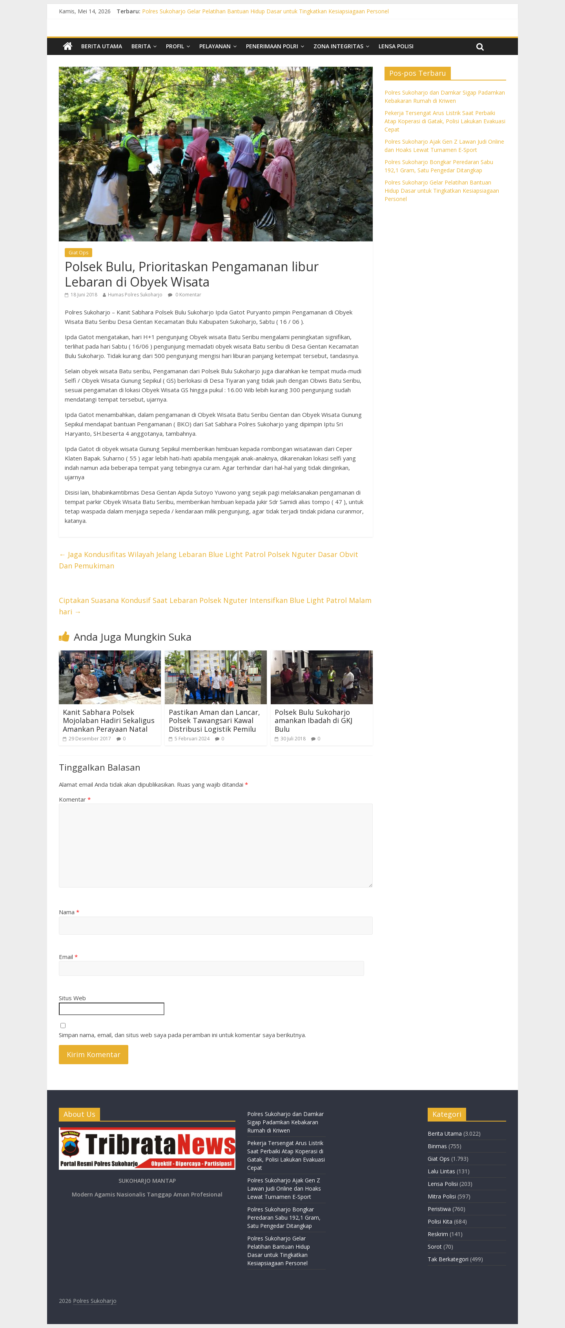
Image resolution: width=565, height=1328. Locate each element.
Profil (175, 46)
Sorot (435, 1246)
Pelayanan (215, 46)
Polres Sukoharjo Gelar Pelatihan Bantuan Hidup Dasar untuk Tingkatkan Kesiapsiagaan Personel (265, 11)
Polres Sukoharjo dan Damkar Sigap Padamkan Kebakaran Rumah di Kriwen (285, 1122)
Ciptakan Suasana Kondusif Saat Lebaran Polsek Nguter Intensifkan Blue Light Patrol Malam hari (215, 605)
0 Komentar (184, 294)
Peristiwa (439, 1209)
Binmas (437, 1146)
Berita (141, 46)
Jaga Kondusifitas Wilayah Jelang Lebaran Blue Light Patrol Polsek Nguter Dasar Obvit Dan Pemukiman (208, 560)
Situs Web (72, 998)
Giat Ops (78, 252)
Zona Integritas (338, 46)
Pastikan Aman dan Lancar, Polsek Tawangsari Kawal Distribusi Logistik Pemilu (214, 720)
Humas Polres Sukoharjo (135, 294)
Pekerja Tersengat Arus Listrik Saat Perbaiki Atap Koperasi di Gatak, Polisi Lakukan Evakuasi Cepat (445, 121)
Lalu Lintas (441, 1171)
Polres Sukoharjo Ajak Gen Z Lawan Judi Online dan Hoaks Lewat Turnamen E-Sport (284, 1188)
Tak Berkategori (448, 1259)
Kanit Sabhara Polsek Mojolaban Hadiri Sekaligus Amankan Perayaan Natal (109, 720)
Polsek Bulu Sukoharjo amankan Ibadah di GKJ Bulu (313, 720)
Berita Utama (101, 46)
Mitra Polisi (442, 1196)
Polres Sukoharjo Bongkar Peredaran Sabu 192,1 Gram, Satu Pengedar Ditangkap (284, 1217)
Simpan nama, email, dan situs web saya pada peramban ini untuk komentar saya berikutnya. (182, 1035)
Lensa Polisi (396, 46)
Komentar (75, 799)
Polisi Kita (440, 1221)
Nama (69, 912)
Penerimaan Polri (272, 46)
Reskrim (438, 1234)
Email (68, 957)
